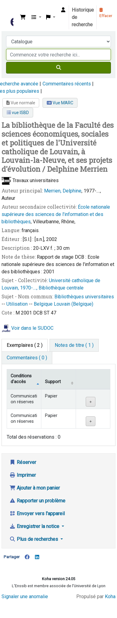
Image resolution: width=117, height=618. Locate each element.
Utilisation (17, 304)
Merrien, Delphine (62, 191)
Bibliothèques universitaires (84, 297)
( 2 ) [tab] (25, 345)
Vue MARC (60, 102)
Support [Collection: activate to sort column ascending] (53, 381)
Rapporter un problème (37, 501)
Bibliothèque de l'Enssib (11, 9)
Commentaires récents (67, 84)
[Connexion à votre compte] (63, 10)
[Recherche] (58, 68)
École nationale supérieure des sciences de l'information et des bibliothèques (56, 214)
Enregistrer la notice (34, 526)
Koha (110, 596)
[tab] (74, 345)
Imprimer (22, 475)
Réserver (22, 462)
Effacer (105, 13)
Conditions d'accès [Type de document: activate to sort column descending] (21, 378)
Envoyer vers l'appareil (37, 513)
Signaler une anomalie (25, 596)
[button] (23, 17)
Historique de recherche (83, 17)
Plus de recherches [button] (34, 539)
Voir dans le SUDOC (32, 328)
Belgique (44, 304)
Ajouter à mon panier (34, 488)
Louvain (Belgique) (73, 304)
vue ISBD (18, 112)
